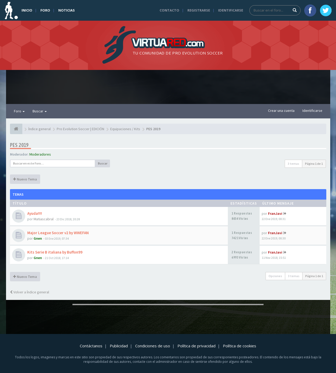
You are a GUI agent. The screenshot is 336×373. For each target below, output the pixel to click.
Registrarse (198, 10)
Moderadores (40, 154)
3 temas (293, 164)
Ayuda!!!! (34, 213)
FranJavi (275, 213)
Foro (45, 10)
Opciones (275, 276)
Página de (314, 164)
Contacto (169, 10)
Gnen (38, 238)
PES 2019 (19, 145)
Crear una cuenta (281, 110)
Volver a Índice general (29, 292)
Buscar (40, 111)
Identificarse (230, 10)
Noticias (66, 10)
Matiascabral (44, 219)
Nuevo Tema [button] (25, 179)
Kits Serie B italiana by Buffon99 (54, 252)
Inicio (27, 10)
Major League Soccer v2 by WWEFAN (58, 232)
